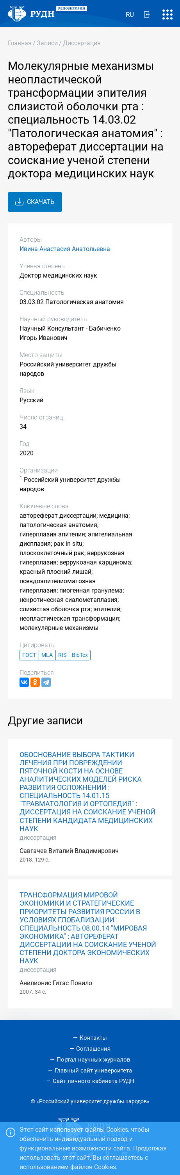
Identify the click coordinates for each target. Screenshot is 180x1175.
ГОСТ (29, 655)
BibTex (80, 655)
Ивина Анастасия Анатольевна (65, 249)
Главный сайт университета (93, 1070)
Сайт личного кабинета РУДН (93, 1081)
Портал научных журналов (93, 1059)
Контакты (93, 1037)
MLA (47, 655)
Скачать (34, 202)
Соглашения (93, 1048)
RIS (62, 655)
